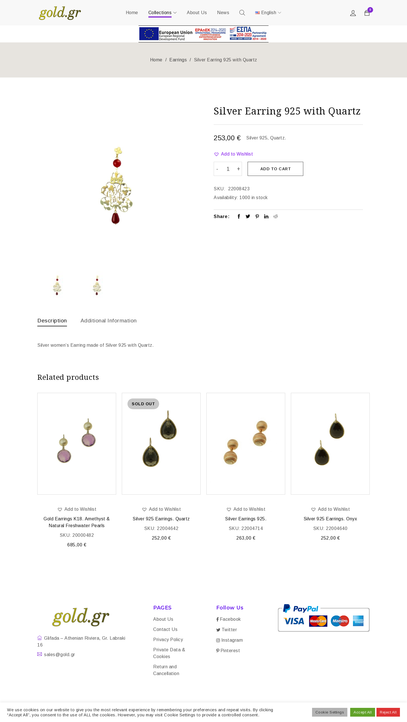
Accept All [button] (363, 712)
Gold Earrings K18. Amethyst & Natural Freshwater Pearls (77, 523)
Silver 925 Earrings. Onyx (330, 519)
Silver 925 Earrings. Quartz (161, 519)
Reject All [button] (388, 712)
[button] (233, 154)
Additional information (110, 320)
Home (156, 59)
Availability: (226, 197)
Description (52, 320)
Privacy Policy (168, 640)
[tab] (53, 321)
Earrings (178, 59)
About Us (163, 619)
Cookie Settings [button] (329, 712)
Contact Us (165, 630)
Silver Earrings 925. (246, 519)
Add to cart (276, 169)
